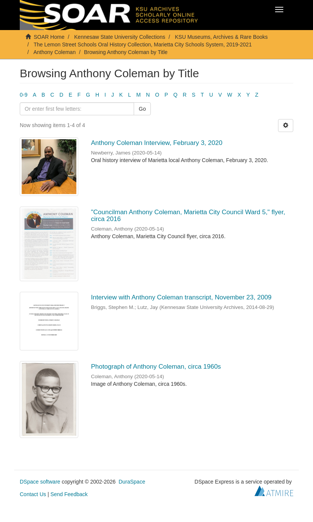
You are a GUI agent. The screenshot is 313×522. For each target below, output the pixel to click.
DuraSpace (132, 482)
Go (142, 109)
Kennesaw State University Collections (119, 37)
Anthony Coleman (54, 52)
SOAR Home (49, 37)
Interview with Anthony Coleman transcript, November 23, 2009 (181, 297)
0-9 (23, 95)
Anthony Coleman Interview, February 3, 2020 (157, 142)
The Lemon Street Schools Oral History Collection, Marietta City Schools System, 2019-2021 (142, 44)
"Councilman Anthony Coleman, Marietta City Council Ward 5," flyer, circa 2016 (188, 215)
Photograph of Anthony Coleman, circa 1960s (156, 366)
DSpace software (40, 482)
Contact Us (33, 494)
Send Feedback (69, 494)
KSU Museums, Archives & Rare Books (221, 37)
